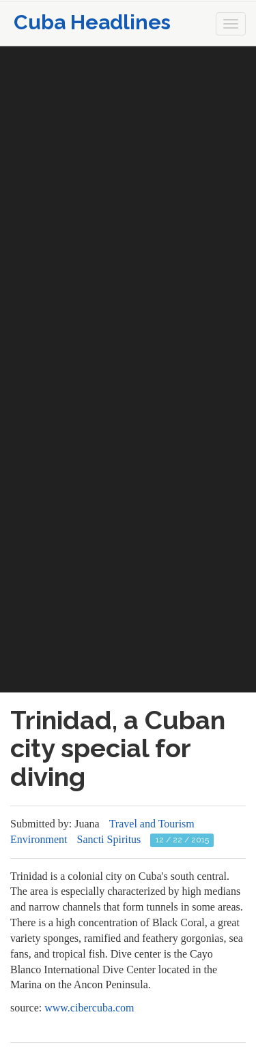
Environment (39, 839)
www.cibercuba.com (89, 1007)
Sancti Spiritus (109, 839)
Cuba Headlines (92, 22)
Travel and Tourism (152, 823)
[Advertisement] (128, 174)
